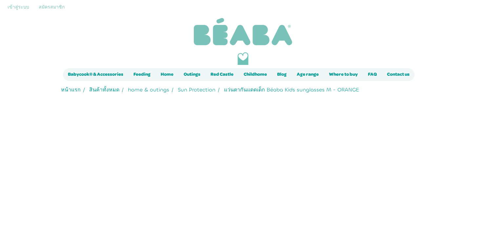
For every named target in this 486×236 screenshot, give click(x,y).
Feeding (142, 74)
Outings (192, 74)
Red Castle (222, 74)
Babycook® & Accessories (95, 74)
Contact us (398, 74)
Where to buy (343, 74)
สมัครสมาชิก (52, 7)
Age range (308, 74)
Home (167, 74)
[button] (420, 74)
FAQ (372, 74)
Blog (282, 74)
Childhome (255, 74)
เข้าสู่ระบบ (18, 7)
